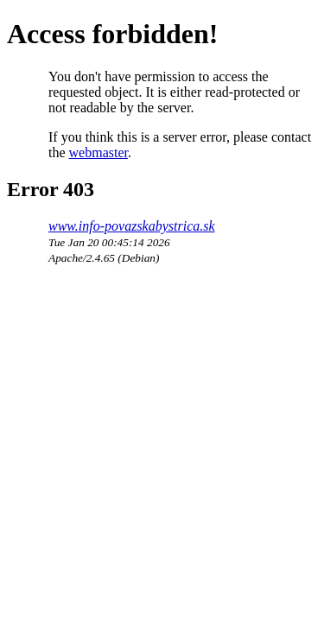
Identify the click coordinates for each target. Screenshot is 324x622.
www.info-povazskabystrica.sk (131, 226)
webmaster (98, 152)
